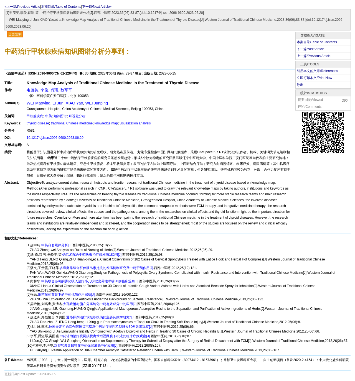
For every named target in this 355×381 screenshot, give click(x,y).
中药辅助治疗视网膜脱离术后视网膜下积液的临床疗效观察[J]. (105, 336)
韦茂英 (32, 90)
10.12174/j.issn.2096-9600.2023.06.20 (55, 138)
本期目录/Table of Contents (61, 7)
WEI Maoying (38, 103)
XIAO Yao (74, 103)
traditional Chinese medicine (72, 123)
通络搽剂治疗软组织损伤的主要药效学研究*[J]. (100, 317)
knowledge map (106, 123)
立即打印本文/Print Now (314, 78)
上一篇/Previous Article (314, 56)
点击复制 (15, 34)
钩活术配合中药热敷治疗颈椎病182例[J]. (92, 255)
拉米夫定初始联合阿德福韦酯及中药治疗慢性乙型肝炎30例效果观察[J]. (101, 327)
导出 (300, 85)
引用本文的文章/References (317, 71)
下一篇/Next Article (310, 49)
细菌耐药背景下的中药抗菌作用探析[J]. (67, 294)
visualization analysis (135, 123)
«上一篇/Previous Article (22, 7)
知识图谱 (60, 116)
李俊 (44, 90)
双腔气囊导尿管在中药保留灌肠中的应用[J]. (86, 345)
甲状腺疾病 (35, 116)
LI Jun (58, 103)
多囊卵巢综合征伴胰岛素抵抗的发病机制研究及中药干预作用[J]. (107, 268)
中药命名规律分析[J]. (56, 245)
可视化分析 (77, 116)
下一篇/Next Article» (97, 7)
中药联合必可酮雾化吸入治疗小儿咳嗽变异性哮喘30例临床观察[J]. (90, 281)
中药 (48, 116)
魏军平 (66, 90)
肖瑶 (54, 90)
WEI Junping (96, 103)
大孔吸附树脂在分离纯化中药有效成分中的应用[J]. (100, 304)
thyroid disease (38, 123)
